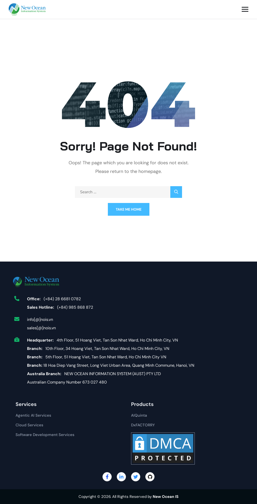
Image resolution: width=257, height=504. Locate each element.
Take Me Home (129, 209)
